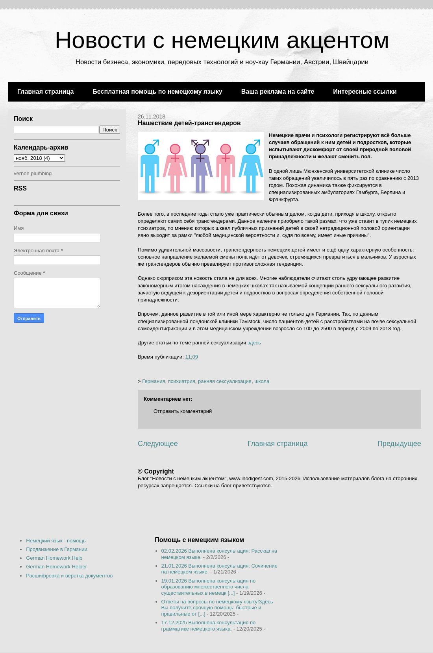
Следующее (158, 444)
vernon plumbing (33, 173)
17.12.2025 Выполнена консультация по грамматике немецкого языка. (208, 626)
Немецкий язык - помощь (56, 541)
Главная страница (45, 91)
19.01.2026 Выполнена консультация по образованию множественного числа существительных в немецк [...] (208, 587)
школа (261, 381)
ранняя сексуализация (225, 381)
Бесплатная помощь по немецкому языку (157, 91)
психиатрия (181, 381)
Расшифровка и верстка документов (69, 576)
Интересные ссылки (364, 91)
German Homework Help (54, 558)
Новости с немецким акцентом (222, 40)
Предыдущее (399, 444)
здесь (254, 343)
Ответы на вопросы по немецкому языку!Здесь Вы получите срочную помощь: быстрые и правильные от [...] (217, 608)
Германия (153, 381)
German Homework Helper (56, 567)
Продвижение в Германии (56, 549)
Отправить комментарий (183, 411)
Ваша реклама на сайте (278, 91)
